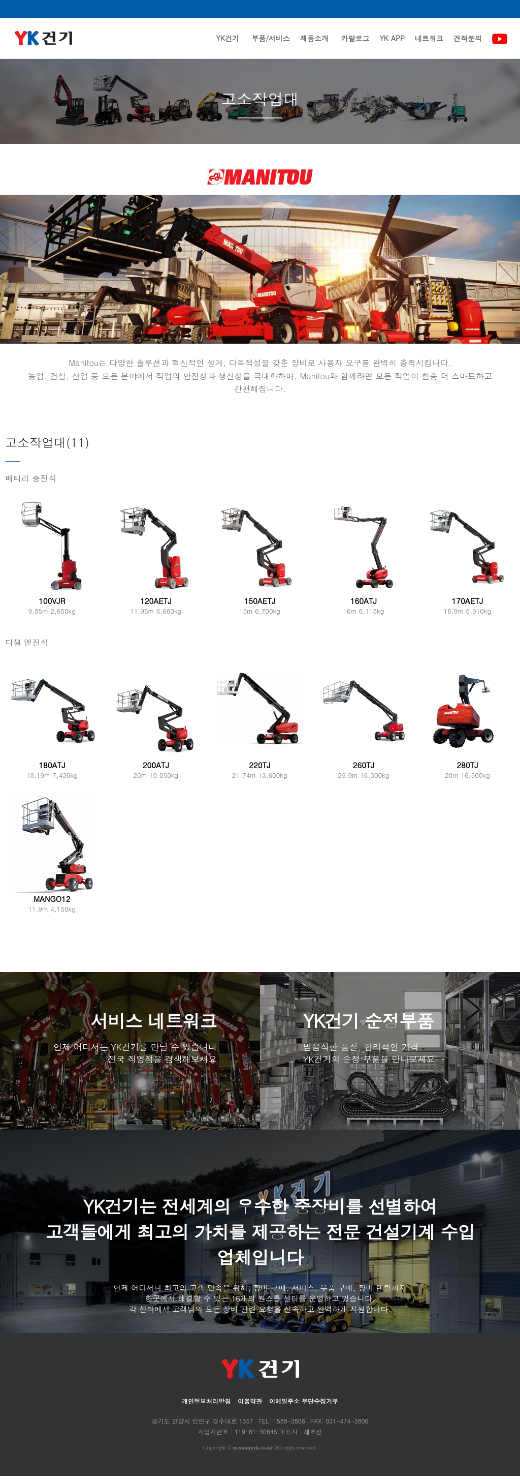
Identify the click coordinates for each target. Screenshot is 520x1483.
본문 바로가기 (0, 0)
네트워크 (429, 45)
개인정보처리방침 (206, 1408)
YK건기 (227, 45)
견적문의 (467, 45)
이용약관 (250, 1408)
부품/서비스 (270, 45)
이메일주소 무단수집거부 (303, 1408)
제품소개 (314, 45)
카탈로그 (355, 45)
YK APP (392, 45)
